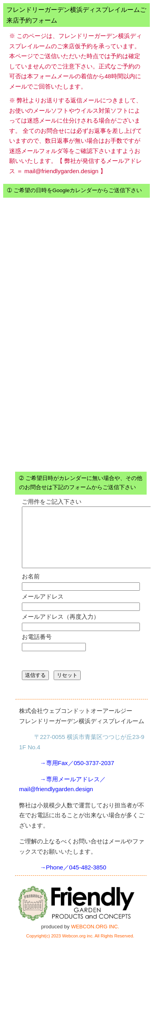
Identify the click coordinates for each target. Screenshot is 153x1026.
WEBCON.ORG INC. (95, 938)
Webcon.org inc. (77, 947)
